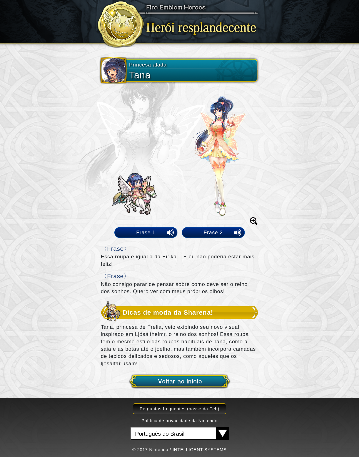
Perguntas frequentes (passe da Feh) (179, 408)
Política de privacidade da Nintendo (180, 420)
